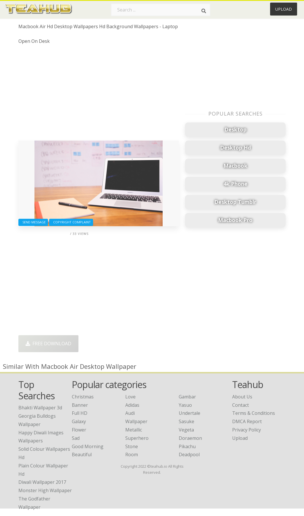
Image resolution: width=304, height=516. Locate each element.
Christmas (83, 397)
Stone (131, 446)
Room (131, 454)
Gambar (187, 397)
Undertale (189, 413)
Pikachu (187, 446)
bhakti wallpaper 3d (40, 407)
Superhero (137, 438)
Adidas (132, 405)
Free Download (48, 343)
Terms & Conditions (253, 413)
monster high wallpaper (45, 490)
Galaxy (79, 421)
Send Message (33, 222)
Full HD (79, 413)
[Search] (203, 11)
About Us (242, 397)
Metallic (133, 430)
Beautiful (82, 454)
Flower (79, 430)
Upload (283, 9)
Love (130, 397)
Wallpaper (136, 421)
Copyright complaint (71, 222)
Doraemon (190, 438)
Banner (80, 405)
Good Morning (87, 446)
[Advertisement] (98, 94)
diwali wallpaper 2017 (42, 482)
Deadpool (189, 454)
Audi (130, 413)
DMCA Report (247, 421)
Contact (240, 405)
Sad (76, 438)
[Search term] (160, 9)
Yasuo (185, 405)
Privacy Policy (246, 430)
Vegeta (186, 430)
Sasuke (186, 421)
